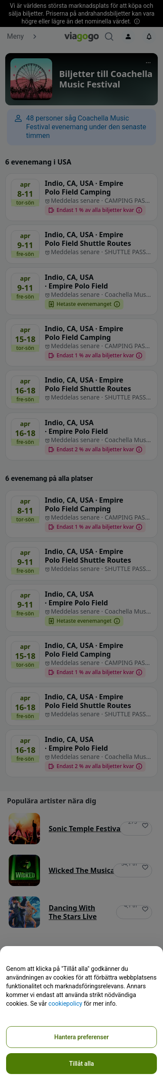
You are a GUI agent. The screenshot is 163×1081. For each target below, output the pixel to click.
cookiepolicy (65, 1003)
